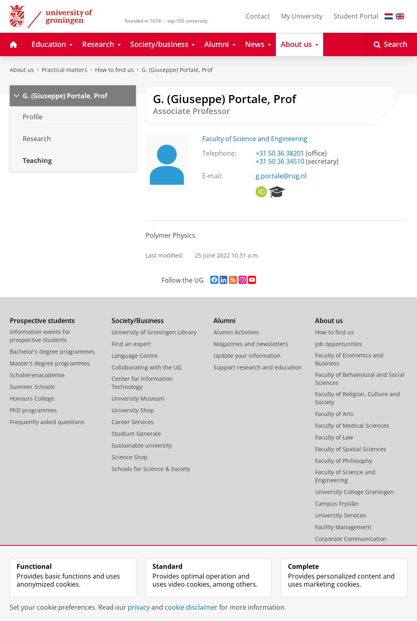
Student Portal (356, 16)
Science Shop (130, 457)
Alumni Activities (236, 332)
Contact (258, 16)
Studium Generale (136, 433)
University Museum (138, 398)
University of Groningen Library (154, 332)
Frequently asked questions (47, 422)
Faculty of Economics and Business (349, 359)
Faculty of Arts (334, 414)
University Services (340, 515)
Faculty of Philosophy (343, 461)
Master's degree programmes (50, 363)
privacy (139, 607)
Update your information (247, 355)
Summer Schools (32, 387)
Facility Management (343, 527)
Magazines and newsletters (251, 344)
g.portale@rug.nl (281, 175)
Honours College (32, 398)
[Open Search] (390, 44)
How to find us (114, 70)
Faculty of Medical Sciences (352, 425)
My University (301, 16)
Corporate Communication (351, 539)
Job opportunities (338, 344)
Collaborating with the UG (147, 367)
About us (22, 70)
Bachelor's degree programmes (52, 351)
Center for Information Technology (142, 383)
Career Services (133, 422)
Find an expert (131, 344)
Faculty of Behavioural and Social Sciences (359, 379)
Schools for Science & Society (151, 469)
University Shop (133, 410)
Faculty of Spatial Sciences (350, 449)
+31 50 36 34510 (280, 161)
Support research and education (258, 367)
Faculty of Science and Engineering (254, 138)
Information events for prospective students (40, 336)
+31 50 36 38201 (280, 153)
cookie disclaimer (191, 607)
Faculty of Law (334, 437)
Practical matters (64, 70)
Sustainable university (142, 445)
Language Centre (135, 355)
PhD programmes (33, 410)
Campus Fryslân (336, 503)
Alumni (224, 321)
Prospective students (42, 321)
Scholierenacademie (37, 375)
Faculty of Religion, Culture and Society (357, 398)
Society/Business (138, 321)
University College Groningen (354, 492)
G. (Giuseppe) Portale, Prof (177, 70)
